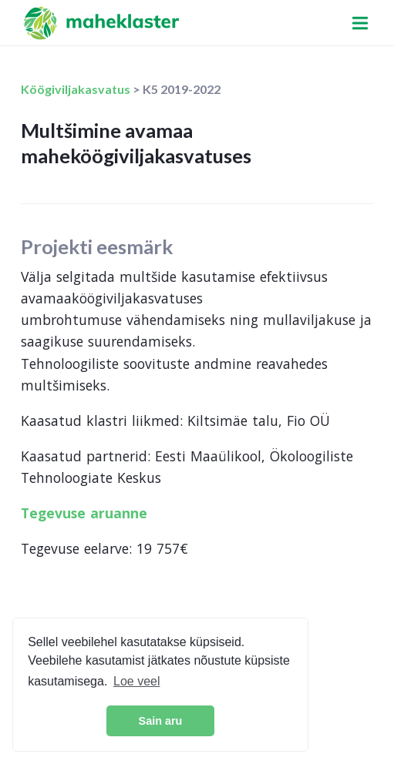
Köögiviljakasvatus (77, 89)
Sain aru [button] (161, 721)
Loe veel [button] (136, 681)
